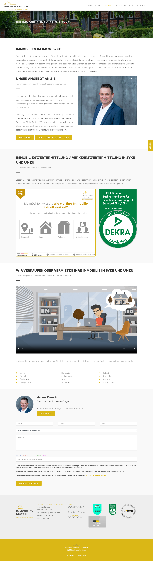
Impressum (70, 555)
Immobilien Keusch (80, 550)
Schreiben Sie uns (76, 512)
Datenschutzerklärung (96, 475)
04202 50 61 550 (76, 507)
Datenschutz (81, 555)
